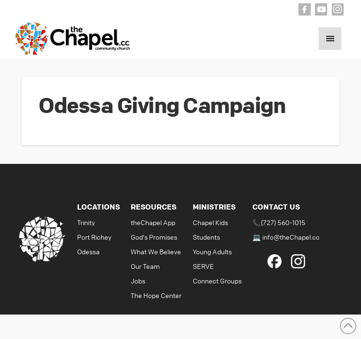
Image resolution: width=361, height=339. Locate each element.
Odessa (88, 251)
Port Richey (94, 237)
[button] (330, 38)
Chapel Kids (210, 222)
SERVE (203, 266)
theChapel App (153, 222)
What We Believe (156, 251)
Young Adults (212, 251)
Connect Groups (217, 280)
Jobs (138, 280)
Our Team (145, 266)
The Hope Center (156, 295)
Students (206, 237)
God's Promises (154, 237)
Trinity (86, 222)
